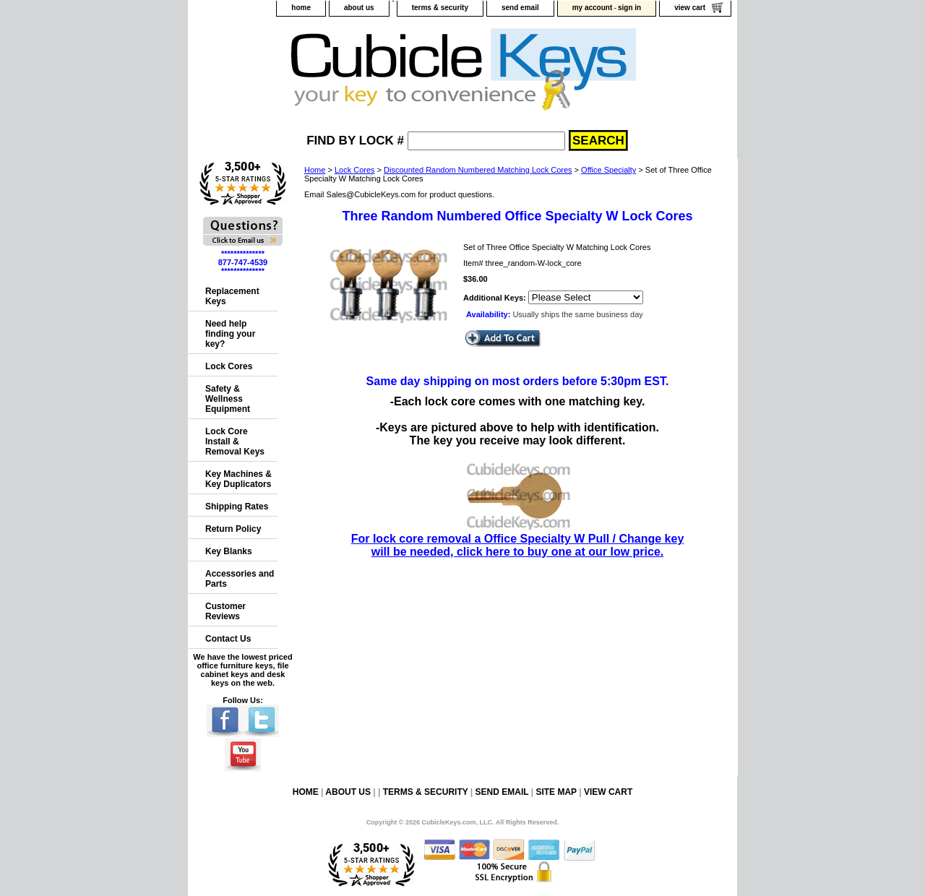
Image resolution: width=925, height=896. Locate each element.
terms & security (440, 8)
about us (359, 8)
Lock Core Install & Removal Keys (234, 441)
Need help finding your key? (230, 334)
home (301, 8)
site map (555, 792)
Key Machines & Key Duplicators (238, 479)
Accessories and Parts (239, 579)
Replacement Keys (232, 296)
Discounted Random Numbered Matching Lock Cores (478, 169)
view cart (689, 8)
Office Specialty (608, 169)
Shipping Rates (236, 506)
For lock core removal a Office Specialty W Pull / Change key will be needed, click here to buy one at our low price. (517, 539)
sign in (629, 8)
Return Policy (233, 529)
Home (314, 169)
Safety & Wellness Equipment (227, 399)
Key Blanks (228, 551)
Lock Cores (355, 169)
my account (592, 8)
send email (520, 8)
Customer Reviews (225, 611)
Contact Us (228, 639)
